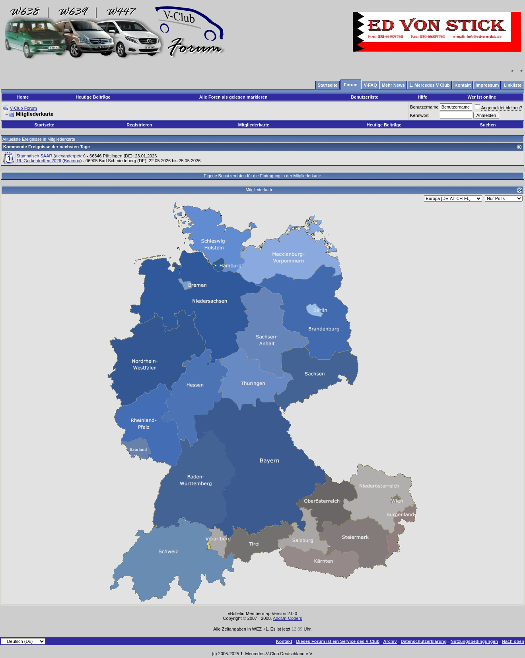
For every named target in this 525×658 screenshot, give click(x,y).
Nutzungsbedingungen (474, 641)
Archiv (390, 641)
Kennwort (419, 115)
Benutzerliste (364, 97)
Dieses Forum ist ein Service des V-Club (337, 641)
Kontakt (284, 641)
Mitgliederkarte (253, 124)
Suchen (488, 124)
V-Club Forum (23, 108)
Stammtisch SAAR (34, 155)
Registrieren (139, 124)
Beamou (72, 160)
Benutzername (424, 107)
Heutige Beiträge (93, 97)
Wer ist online (481, 97)
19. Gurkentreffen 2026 (38, 160)
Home (23, 97)
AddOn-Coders (287, 618)
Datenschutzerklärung (424, 641)
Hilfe (422, 97)
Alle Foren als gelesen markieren (233, 97)
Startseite (44, 124)
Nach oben (513, 641)
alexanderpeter (69, 155)
